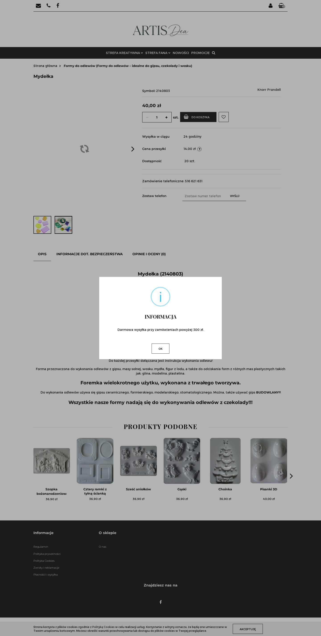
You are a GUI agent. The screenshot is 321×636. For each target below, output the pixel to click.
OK (160, 348)
